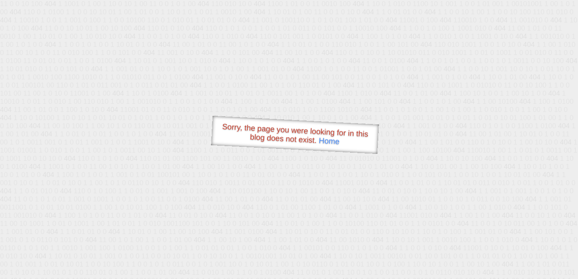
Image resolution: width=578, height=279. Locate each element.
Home (329, 141)
